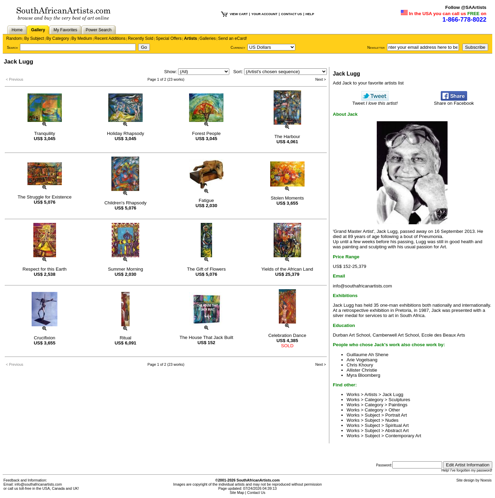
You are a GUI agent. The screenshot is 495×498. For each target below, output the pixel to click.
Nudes (392, 420)
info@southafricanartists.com (362, 285)
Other (394, 409)
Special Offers (169, 38)
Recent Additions (110, 38)
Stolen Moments (287, 198)
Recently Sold (140, 38)
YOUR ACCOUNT (264, 14)
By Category (57, 38)
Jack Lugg (393, 394)
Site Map (237, 492)
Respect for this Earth (45, 269)
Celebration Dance (287, 335)
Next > (320, 79)
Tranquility (44, 133)
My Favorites (65, 29)
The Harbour (287, 136)
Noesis (486, 480)
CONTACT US (291, 14)
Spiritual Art (397, 425)
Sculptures (399, 399)
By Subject (34, 38)
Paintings (397, 404)
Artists (190, 38)
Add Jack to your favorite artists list (368, 83)
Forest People (206, 133)
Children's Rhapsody (125, 202)
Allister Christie (361, 370)
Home (17, 29)
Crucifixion (44, 337)
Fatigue (206, 200)
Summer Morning (125, 269)
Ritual (125, 337)
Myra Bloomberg (363, 375)
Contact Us (256, 492)
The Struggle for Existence (45, 197)
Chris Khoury (359, 364)
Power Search (98, 29)
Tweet (375, 101)
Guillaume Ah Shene (367, 354)
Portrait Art (396, 415)
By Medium (82, 38)
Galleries (207, 38)
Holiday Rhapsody (125, 133)
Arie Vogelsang (361, 359)
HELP (310, 14)
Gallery (38, 29)
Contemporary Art (403, 435)
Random (14, 38)
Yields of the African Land (287, 269)
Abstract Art (397, 430)
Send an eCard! (232, 38)
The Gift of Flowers (206, 269)
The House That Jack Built (206, 337)
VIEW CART (239, 14)
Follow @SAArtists (465, 7)
